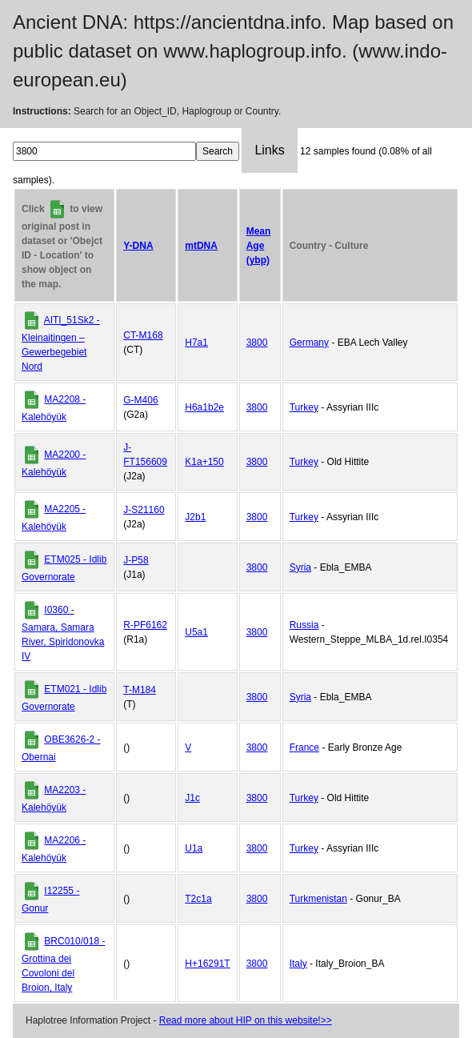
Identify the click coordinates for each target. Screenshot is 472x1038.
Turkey (304, 407)
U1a (193, 848)
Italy (298, 963)
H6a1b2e (204, 407)
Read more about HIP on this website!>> (245, 1020)
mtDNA (201, 245)
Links (269, 150)
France (304, 747)
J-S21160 (143, 509)
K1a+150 (204, 461)
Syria (300, 567)
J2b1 (195, 517)
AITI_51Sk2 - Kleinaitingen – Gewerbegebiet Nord (61, 343)
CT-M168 (142, 335)
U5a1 (196, 632)
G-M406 (140, 400)
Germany (309, 342)
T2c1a (198, 898)
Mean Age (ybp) (258, 246)
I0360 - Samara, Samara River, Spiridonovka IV (63, 633)
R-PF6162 (145, 625)
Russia (304, 625)
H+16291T (207, 963)
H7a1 (196, 342)
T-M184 (139, 689)
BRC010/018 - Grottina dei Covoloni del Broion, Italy (63, 964)
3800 (257, 342)
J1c (192, 798)
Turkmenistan (318, 898)
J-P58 (135, 560)
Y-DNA (138, 245)
